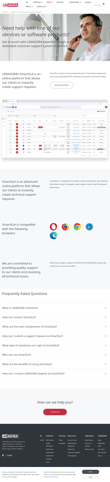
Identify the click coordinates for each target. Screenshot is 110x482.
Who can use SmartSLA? (16, 354)
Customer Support (74, 452)
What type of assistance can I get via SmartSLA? (30, 345)
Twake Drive (50, 452)
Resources (71, 449)
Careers (88, 2)
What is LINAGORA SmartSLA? (20, 308)
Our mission (102, 452)
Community (74, 2)
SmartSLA (62, 443)
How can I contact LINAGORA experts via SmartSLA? (33, 373)
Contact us (41, 6)
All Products (50, 440)
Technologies (72, 456)
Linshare (49, 459)
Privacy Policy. (53, 477)
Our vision (101, 449)
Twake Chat (49, 449)
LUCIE (42, 440)
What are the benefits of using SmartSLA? (27, 364)
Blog (99, 440)
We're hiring (89, 440)
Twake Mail (49, 456)
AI (27, 2)
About (28, 6)
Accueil (5, 12)
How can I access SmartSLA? (19, 317)
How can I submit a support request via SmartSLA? (32, 336)
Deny (90, 477)
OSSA (49, 2)
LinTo (47, 462)
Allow (90, 472)
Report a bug (89, 449)
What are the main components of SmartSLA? (29, 326)
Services (60, 2)
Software (37, 2)
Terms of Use (72, 440)
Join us (100, 456)
